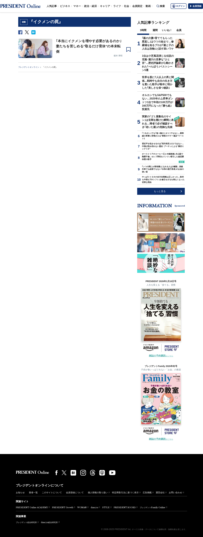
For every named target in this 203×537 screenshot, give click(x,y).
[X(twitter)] (64, 472)
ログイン (178, 6)
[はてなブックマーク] (73, 473)
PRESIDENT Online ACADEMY (32, 507)
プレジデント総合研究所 (26, 522)
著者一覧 (33, 492)
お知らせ (20, 492)
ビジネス (65, 6)
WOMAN (82, 507)
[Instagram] (83, 473)
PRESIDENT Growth (62, 507)
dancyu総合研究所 (49, 522)
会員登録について (75, 492)
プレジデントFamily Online (152, 507)
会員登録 (195, 6)
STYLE (106, 507)
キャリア (105, 6)
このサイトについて (52, 492)
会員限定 (137, 6)
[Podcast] (102, 473)
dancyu (94, 507)
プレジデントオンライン (28, 67)
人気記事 (52, 6)
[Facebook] (56, 472)
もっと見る (160, 191)
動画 (148, 6)
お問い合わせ (175, 492)
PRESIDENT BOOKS (125, 507)
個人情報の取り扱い (98, 492)
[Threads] (92, 473)
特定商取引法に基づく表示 (125, 492)
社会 (126, 6)
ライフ (117, 6)
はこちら (161, 356)
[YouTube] (112, 473)
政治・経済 (90, 6)
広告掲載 (147, 492)
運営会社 (160, 492)
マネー (77, 6)
